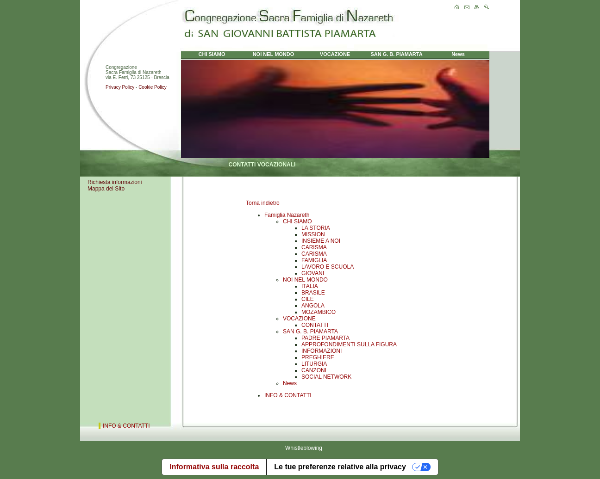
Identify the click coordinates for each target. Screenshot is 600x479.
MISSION (313, 234)
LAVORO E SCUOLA (327, 267)
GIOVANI (312, 273)
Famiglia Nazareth (286, 215)
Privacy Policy (120, 87)
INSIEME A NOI (320, 241)
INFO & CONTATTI (288, 395)
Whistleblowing (303, 448)
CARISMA (314, 247)
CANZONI (313, 370)
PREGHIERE (317, 357)
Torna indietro (263, 203)
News (290, 383)
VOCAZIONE (299, 318)
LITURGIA (314, 364)
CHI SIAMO (297, 221)
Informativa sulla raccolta (214, 467)
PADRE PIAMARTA (325, 338)
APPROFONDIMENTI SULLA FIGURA (349, 344)
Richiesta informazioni (115, 182)
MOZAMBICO (318, 312)
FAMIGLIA (314, 260)
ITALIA (309, 286)
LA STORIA (315, 228)
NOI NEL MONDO (305, 279)
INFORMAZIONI (321, 351)
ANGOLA (313, 305)
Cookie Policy (152, 87)
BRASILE (313, 292)
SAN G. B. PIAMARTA (310, 331)
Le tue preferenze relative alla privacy (340, 467)
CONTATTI (314, 325)
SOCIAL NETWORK (326, 377)
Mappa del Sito (106, 188)
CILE (307, 299)
